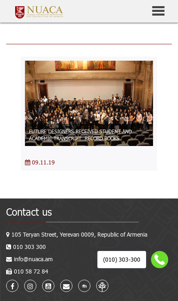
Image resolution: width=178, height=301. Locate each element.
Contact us (29, 212)
